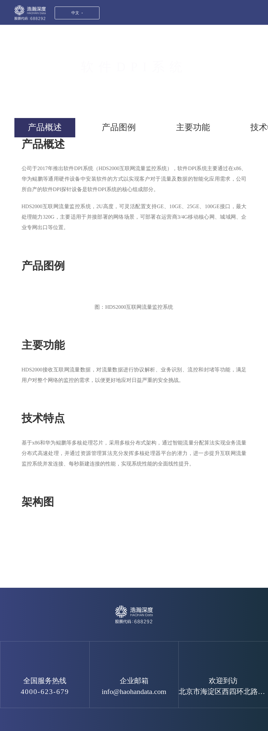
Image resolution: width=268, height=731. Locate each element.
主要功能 (193, 127)
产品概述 (45, 127)
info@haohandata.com (134, 692)
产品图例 (119, 127)
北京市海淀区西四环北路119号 (223, 692)
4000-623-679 (45, 692)
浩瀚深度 (30, 12)
